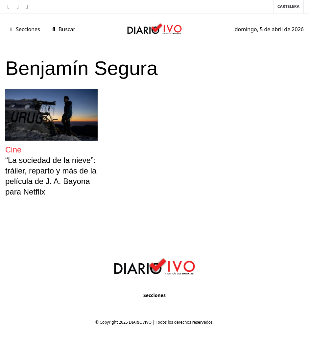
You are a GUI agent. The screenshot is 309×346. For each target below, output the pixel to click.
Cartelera (288, 6)
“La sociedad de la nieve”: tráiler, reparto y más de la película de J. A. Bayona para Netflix (50, 176)
